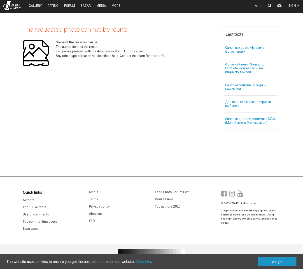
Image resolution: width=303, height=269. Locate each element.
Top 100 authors (35, 207)
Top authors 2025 (167, 206)
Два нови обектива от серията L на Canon (249, 104)
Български (31, 228)
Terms (93, 199)
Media (93, 192)
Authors (29, 200)
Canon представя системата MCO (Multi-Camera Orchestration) (250, 120)
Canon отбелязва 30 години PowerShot (245, 87)
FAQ (92, 221)
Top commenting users (40, 221)
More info (143, 262)
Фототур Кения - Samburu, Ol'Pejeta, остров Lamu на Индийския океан (244, 68)
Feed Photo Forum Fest (172, 192)
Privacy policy (99, 206)
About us (95, 213)
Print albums (164, 199)
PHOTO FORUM (12, 5)
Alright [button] (277, 262)
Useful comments (36, 214)
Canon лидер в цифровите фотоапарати (244, 49)
